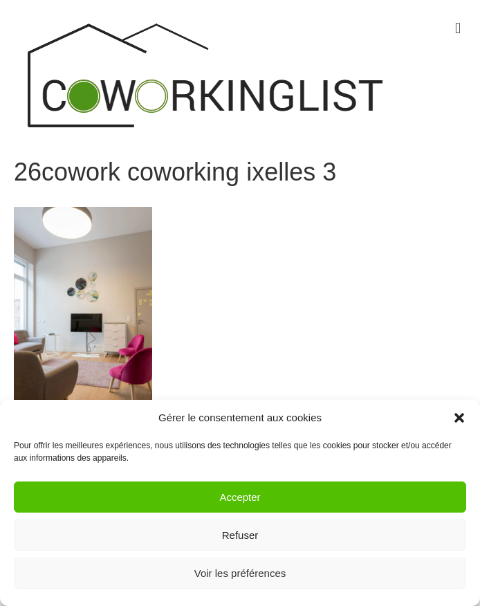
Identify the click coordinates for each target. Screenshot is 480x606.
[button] (459, 418)
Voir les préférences (240, 573)
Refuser (240, 535)
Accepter (239, 497)
